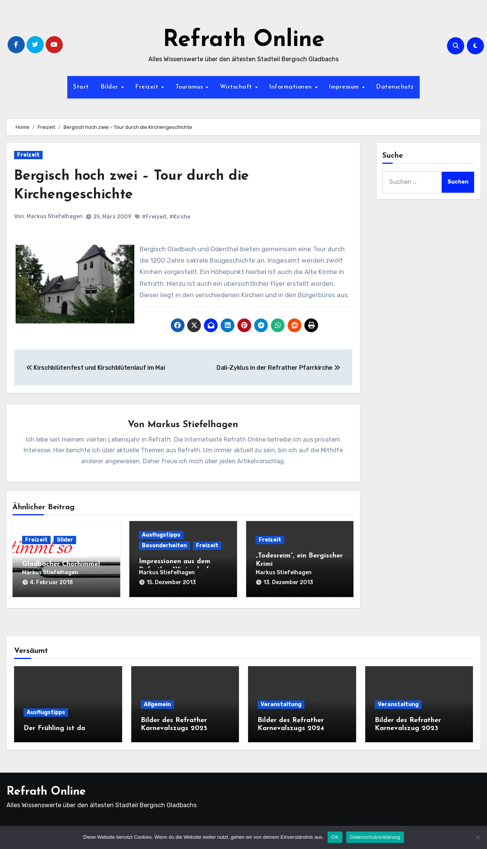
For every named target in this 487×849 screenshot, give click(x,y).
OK (335, 837)
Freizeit (148, 87)
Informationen (291, 87)
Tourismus (190, 87)
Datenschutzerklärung (375, 837)
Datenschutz (395, 87)
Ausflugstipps (161, 535)
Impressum (345, 87)
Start (81, 87)
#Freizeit (154, 217)
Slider (65, 540)
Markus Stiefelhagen (55, 216)
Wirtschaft (237, 87)
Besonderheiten (164, 546)
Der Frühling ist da (54, 726)
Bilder (110, 87)
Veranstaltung (281, 703)
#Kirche (179, 217)
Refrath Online (244, 40)
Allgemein (157, 703)
